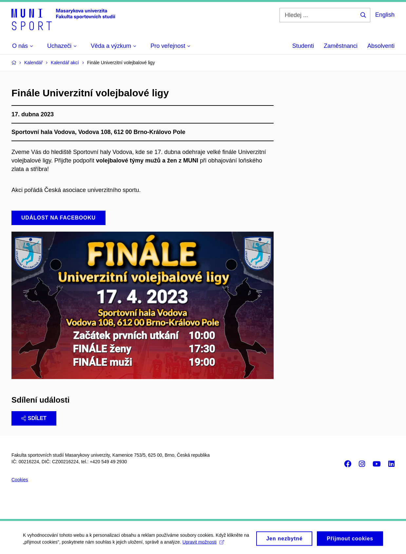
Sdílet (34, 418)
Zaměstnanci (341, 46)
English (385, 14)
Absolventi (381, 46)
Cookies (19, 479)
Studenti (303, 46)
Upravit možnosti (203, 543)
